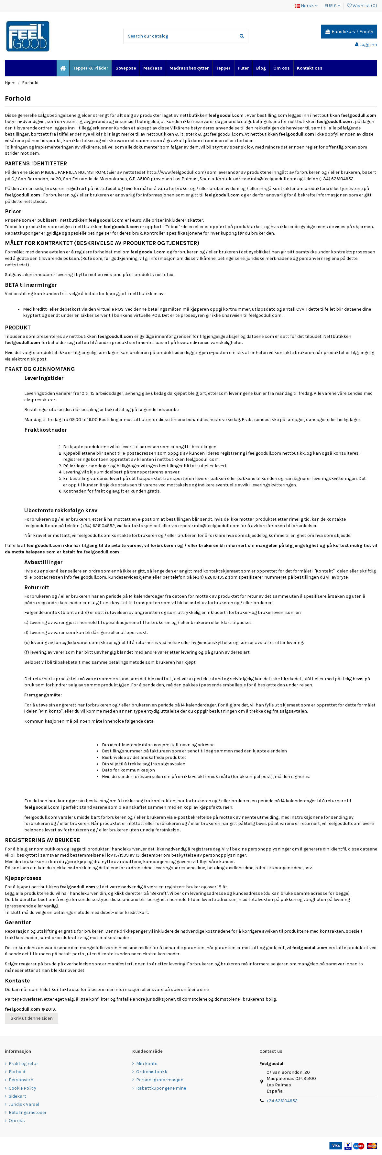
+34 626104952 (282, 1101)
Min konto (147, 1063)
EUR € (332, 5)
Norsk (306, 5)
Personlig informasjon (159, 1080)
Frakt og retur (23, 1063)
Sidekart (17, 1096)
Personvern (21, 1080)
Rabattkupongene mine (161, 1088)
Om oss (17, 1120)
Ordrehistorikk (151, 1071)
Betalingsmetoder (28, 1112)
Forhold (17, 1071)
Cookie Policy (22, 1088)
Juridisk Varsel (24, 1104)
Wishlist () (362, 5)
